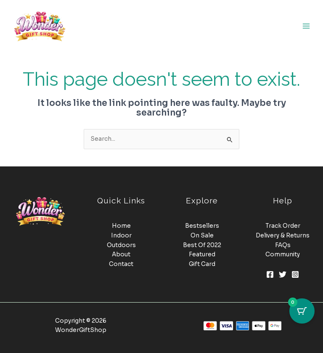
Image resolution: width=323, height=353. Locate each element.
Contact (121, 264)
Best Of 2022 (202, 245)
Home (121, 225)
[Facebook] (270, 274)
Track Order (282, 225)
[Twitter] (282, 274)
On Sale (202, 235)
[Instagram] (295, 274)
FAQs (283, 245)
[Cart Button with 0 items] (302, 311)
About (121, 254)
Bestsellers (202, 225)
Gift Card (202, 264)
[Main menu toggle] (306, 26)
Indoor (121, 235)
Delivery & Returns (283, 235)
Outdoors (121, 245)
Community (282, 254)
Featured (202, 254)
